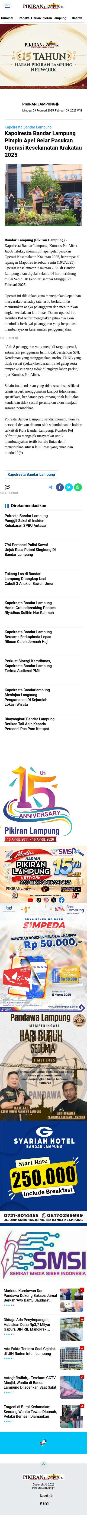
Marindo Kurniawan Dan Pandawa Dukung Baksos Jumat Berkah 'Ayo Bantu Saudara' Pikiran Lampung (30, 1296)
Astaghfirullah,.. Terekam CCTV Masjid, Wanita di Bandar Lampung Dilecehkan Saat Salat (30, 1383)
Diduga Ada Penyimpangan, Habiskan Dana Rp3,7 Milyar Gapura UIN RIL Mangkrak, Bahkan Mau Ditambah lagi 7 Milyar (27, 1325)
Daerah (77, 18)
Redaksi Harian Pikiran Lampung (42, 18)
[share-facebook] (60, 487)
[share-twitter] (69, 487)
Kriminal (7, 18)
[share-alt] (51, 487)
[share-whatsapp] (78, 487)
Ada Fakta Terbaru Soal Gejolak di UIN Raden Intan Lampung (30, 1351)
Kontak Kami (43, 1496)
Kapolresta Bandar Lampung (28, 127)
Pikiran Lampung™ (43, 1487)
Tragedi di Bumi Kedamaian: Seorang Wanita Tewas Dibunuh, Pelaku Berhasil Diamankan (30, 1412)
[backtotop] (44, 1465)
